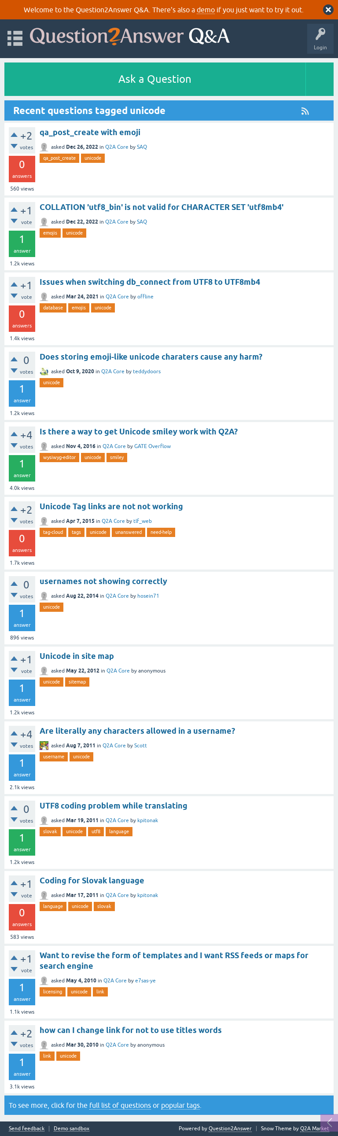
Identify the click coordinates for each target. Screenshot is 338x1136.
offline (145, 297)
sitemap (77, 681)
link (100, 991)
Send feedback (26, 1129)
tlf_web (142, 521)
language (119, 831)
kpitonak (147, 820)
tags (76, 532)
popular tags (180, 1105)
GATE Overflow (152, 446)
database (53, 307)
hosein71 (148, 596)
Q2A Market (314, 1128)
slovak (50, 831)
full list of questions (120, 1105)
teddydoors (147, 371)
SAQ (142, 147)
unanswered (128, 532)
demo (206, 10)
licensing (52, 991)
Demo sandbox (71, 1129)
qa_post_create (59, 158)
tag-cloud (53, 532)
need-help (161, 532)
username (53, 756)
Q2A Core (117, 147)
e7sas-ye (145, 981)
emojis (50, 232)
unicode (92, 158)
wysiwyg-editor (59, 457)
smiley (117, 457)
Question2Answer (230, 1128)
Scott (140, 746)
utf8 (96, 831)
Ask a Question (154, 79)
